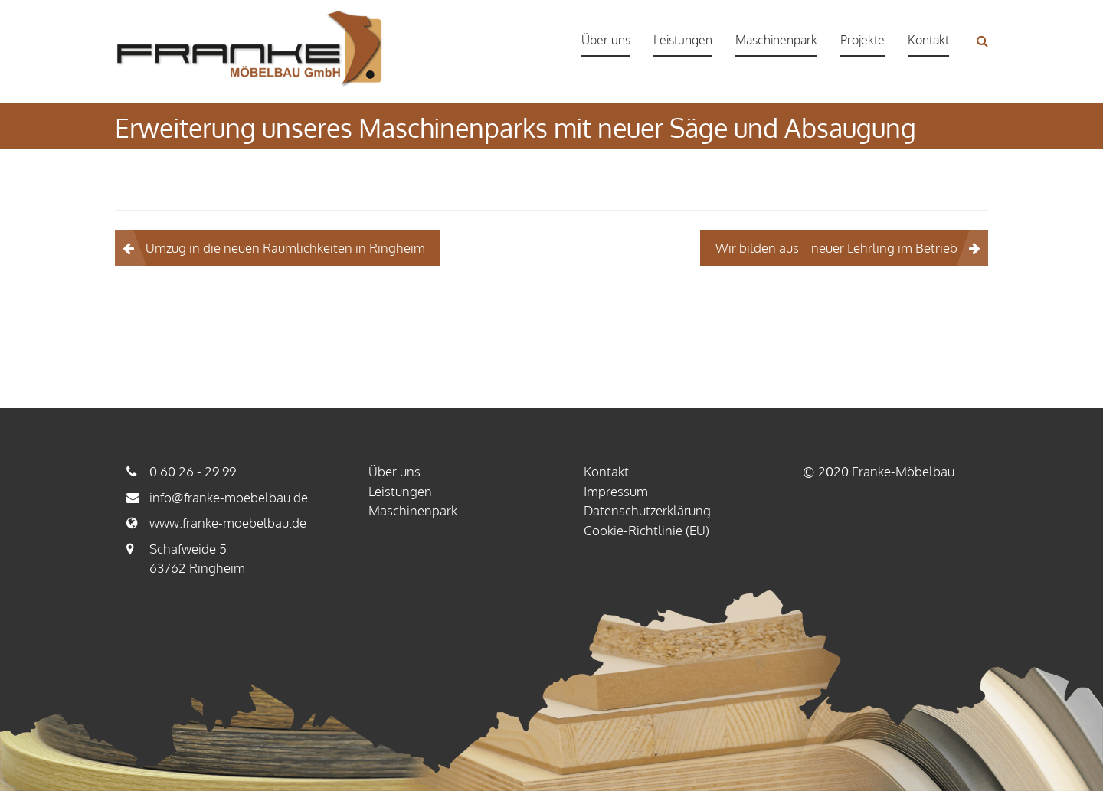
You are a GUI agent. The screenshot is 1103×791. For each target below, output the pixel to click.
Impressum (616, 491)
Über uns (605, 39)
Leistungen (682, 39)
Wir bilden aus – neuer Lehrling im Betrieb (836, 248)
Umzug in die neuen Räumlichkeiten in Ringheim (285, 248)
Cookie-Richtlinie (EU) (646, 530)
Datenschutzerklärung (647, 510)
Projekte (862, 39)
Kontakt (928, 39)
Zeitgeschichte (650, 158)
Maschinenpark (776, 39)
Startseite (589, 158)
